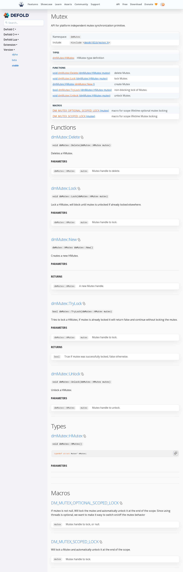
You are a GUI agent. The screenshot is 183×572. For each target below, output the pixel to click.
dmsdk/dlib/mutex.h (96, 42)
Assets (68, 4)
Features (33, 4)
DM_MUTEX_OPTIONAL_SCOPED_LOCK (85, 501)
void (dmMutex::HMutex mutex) (81, 73)
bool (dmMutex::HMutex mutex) (82, 89)
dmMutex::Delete (65, 136)
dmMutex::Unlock (65, 372)
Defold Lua (10, 39)
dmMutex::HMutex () (74, 84)
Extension (10, 44)
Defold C (9, 29)
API (118, 4)
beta (14, 60)
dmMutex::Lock (63, 187)
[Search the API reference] (24, 23)
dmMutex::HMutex (66, 434)
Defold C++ (10, 34)
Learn (58, 4)
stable (15, 65)
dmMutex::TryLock (66, 302)
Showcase (46, 4)
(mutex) (81, 110)
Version (8, 49)
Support (95, 4)
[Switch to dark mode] (162, 4)
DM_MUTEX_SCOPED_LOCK (74, 540)
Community (81, 4)
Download (136, 4)
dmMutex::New (64, 238)
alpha (15, 54)
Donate (151, 4)
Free (125, 4)
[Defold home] (21, 4)
